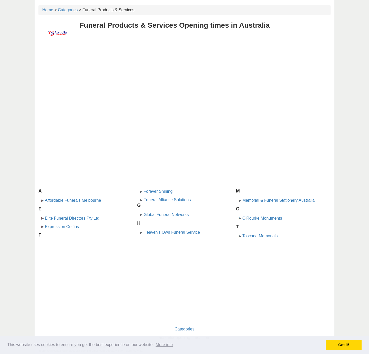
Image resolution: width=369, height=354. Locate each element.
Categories (68, 10)
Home (47, 10)
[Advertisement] (184, 81)
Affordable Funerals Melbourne (73, 200)
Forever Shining (158, 191)
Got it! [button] (343, 345)
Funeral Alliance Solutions (167, 200)
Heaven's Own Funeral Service (172, 232)
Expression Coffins (62, 226)
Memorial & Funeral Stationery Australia (278, 200)
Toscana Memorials (260, 236)
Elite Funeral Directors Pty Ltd (72, 218)
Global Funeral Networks (166, 214)
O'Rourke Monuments (262, 218)
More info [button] (164, 344)
